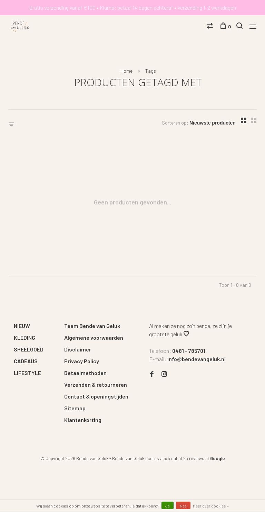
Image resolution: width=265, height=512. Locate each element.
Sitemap (75, 408)
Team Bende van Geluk (92, 325)
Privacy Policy (81, 361)
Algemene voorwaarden (93, 337)
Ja (167, 505)
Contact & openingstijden (96, 396)
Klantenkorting (82, 420)
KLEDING (24, 337)
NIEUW (22, 325)
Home (126, 71)
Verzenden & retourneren (95, 384)
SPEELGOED (28, 349)
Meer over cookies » (211, 505)
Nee (183, 505)
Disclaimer (77, 349)
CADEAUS (26, 361)
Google (217, 458)
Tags (150, 71)
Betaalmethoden (85, 372)
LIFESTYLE (27, 372)
